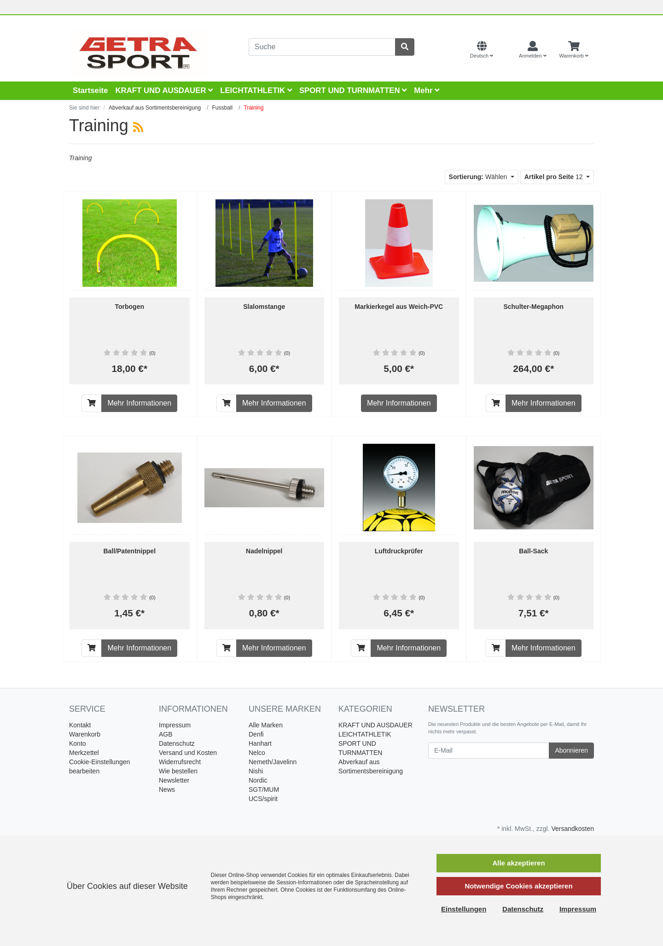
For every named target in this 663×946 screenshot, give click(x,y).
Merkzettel (84, 752)
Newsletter (174, 780)
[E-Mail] (488, 751)
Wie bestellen (178, 771)
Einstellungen (463, 909)
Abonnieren (571, 750)
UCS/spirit (263, 798)
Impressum (175, 725)
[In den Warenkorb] (91, 403)
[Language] (482, 50)
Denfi (256, 734)
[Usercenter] (532, 50)
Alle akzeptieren (518, 863)
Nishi (256, 771)
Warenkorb (84, 734)
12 (554, 176)
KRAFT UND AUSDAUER (164, 90)
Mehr (426, 90)
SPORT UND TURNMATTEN (353, 90)
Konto (77, 743)
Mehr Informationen (139, 403)
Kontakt (80, 725)
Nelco (257, 752)
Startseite (90, 90)
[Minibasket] (574, 50)
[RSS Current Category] (138, 127)
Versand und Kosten (188, 752)
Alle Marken (266, 725)
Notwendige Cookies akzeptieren (518, 886)
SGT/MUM (264, 789)
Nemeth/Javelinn (273, 762)
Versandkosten (572, 828)
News (167, 789)
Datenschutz (177, 743)
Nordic (258, 780)
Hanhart (260, 743)
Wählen (479, 176)
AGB (166, 734)
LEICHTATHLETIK (256, 90)
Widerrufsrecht (180, 762)
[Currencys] (506, 50)
